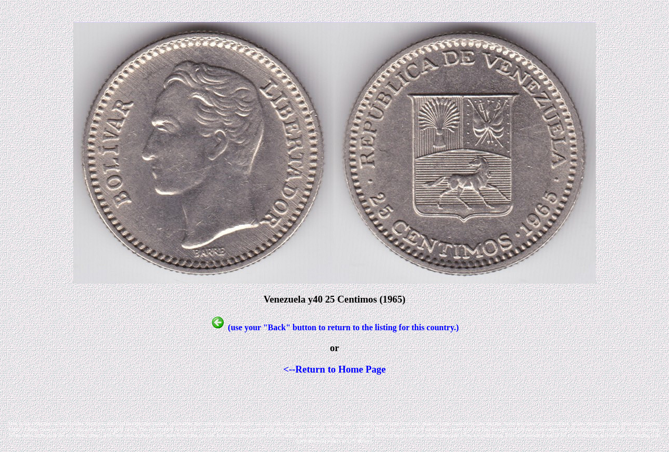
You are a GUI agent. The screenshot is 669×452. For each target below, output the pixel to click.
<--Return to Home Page (334, 369)
